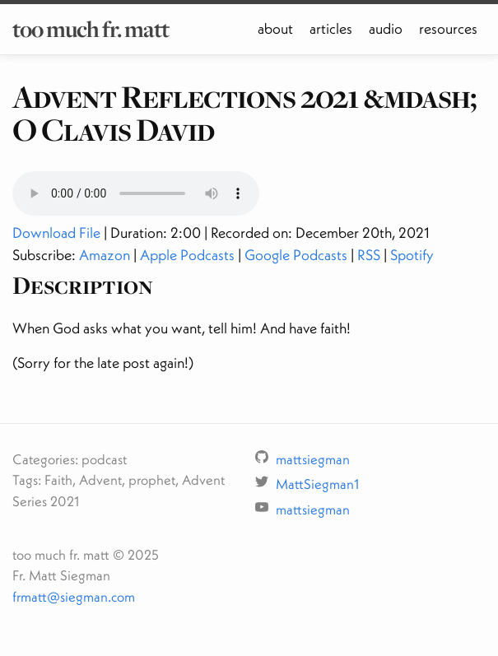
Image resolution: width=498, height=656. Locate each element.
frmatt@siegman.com (73, 596)
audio (386, 28)
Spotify (412, 254)
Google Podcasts (295, 254)
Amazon (104, 254)
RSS (368, 254)
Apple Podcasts (187, 254)
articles (331, 28)
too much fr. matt (90, 28)
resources (448, 28)
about (275, 28)
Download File (56, 232)
